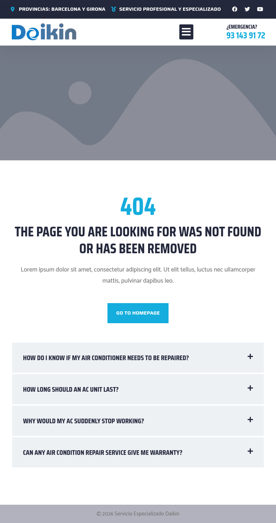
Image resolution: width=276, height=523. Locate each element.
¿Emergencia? (241, 26)
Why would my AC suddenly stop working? (83, 421)
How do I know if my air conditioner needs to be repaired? (106, 357)
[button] (186, 31)
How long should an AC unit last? (71, 389)
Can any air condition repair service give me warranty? (103, 452)
